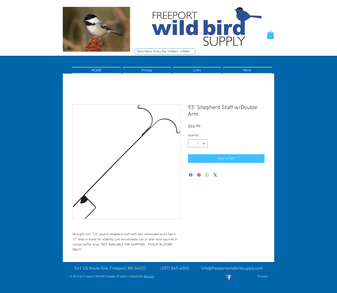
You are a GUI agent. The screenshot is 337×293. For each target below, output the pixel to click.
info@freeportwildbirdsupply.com (232, 268)
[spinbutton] (198, 143)
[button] (270, 34)
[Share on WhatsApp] (207, 174)
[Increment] (204, 143)
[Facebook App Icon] (228, 277)
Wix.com (149, 276)
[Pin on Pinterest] (199, 174)
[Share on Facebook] (190, 174)
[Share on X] (215, 174)
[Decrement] (191, 143)
